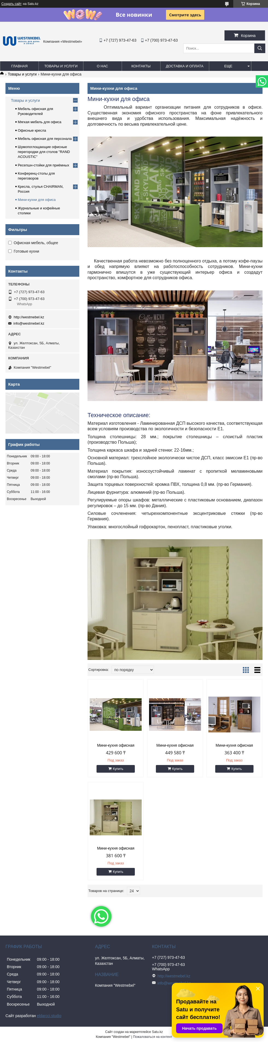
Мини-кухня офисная (115, 745)
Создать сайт (11, 4)
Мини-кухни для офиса (37, 200)
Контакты (140, 66)
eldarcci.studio (49, 1016)
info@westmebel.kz (28, 323)
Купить (118, 769)
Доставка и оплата (184, 66)
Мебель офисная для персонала (45, 139)
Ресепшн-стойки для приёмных (43, 165)
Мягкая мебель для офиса (39, 122)
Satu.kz (157, 1032)
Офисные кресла (32, 130)
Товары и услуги (61, 66)
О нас (102, 66)
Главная (19, 66)
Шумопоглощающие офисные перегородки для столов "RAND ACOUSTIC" (44, 152)
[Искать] (259, 48)
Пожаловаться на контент (152, 1037)
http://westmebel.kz (29, 317)
